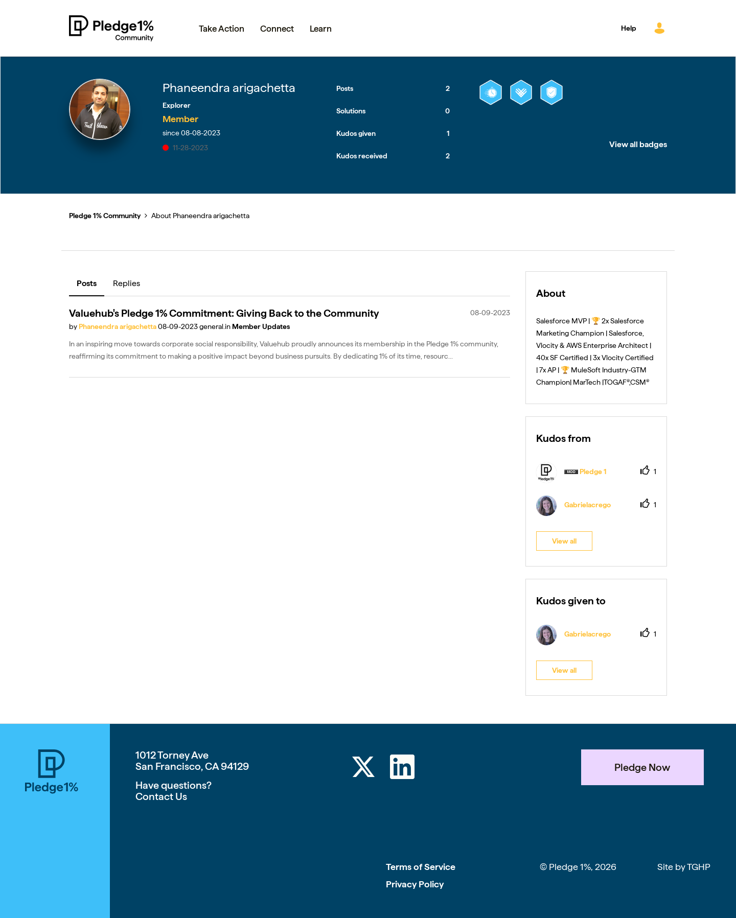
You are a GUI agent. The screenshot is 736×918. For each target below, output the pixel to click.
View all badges (638, 144)
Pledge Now (642, 767)
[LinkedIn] (402, 769)
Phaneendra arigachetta (118, 326)
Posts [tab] (87, 283)
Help (628, 28)
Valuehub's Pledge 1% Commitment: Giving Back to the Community (224, 313)
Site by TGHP (683, 866)
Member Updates (261, 326)
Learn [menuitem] (321, 28)
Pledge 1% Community (111, 28)
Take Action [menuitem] (221, 28)
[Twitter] (363, 769)
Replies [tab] (126, 283)
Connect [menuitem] (277, 28)
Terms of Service (420, 866)
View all (564, 541)
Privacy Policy (415, 884)
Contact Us (161, 796)
